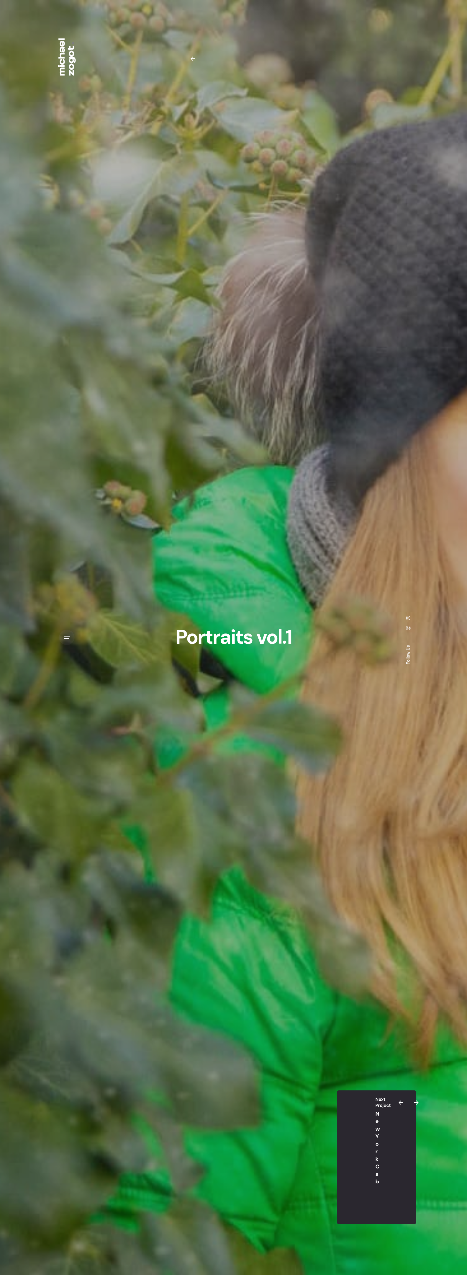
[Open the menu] (67, 637)
